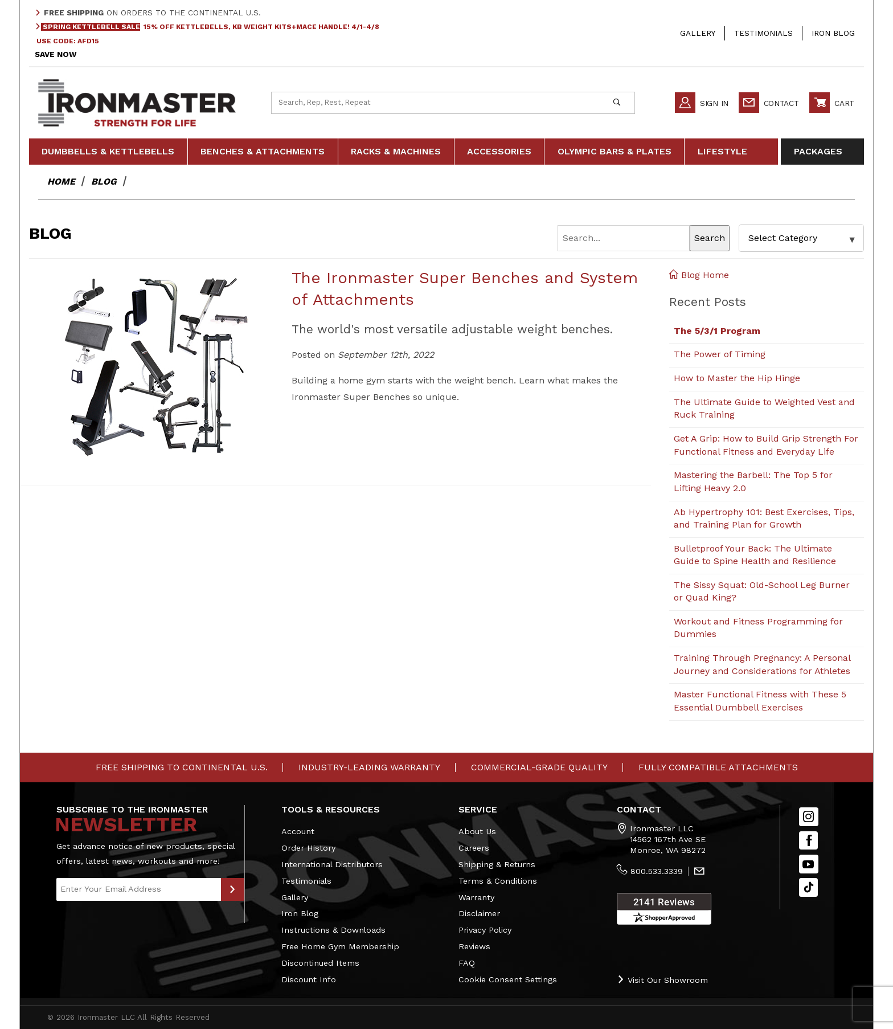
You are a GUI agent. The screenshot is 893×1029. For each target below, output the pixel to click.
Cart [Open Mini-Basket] (831, 103)
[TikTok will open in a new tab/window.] (808, 887)
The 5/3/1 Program (717, 330)
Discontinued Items (320, 962)
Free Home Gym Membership (340, 946)
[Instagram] (808, 816)
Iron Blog (833, 33)
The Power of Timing (719, 354)
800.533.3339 (656, 871)
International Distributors (332, 864)
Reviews (474, 946)
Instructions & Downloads (333, 929)
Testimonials (763, 33)
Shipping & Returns (496, 864)
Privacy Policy (484, 929)
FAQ (466, 962)
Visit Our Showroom (662, 980)
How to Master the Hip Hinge (737, 378)
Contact (769, 103)
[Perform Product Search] (616, 102)
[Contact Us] (699, 871)
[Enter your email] (138, 889)
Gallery (697, 33)
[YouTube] (808, 864)
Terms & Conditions (497, 880)
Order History (308, 847)
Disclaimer (479, 913)
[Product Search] (435, 102)
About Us (477, 831)
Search (709, 237)
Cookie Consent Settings (507, 979)
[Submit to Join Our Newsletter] (232, 889)
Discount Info (308, 979)
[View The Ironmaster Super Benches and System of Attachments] (156, 366)
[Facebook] (808, 840)
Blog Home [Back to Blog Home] (699, 275)
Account (297, 831)
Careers (473, 847)
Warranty (476, 897)
